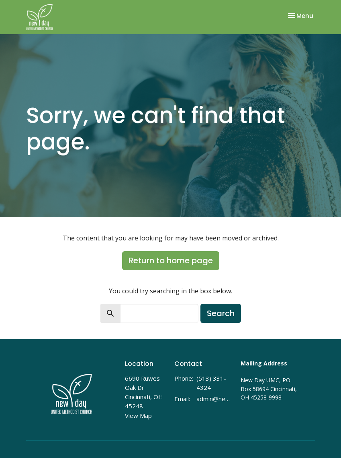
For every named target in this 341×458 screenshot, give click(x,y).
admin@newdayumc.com (214, 399)
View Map (138, 416)
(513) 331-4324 (211, 382)
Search (221, 313)
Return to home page (171, 260)
